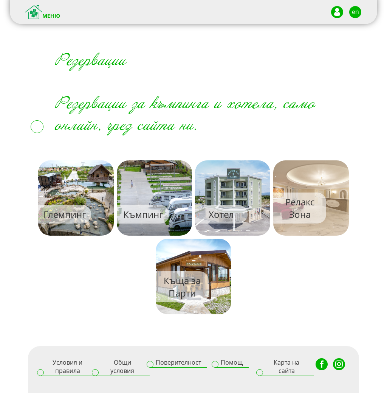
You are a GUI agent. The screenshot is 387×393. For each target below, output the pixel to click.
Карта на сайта (286, 366)
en (355, 12)
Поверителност (178, 362)
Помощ (232, 362)
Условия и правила (67, 366)
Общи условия (122, 366)
